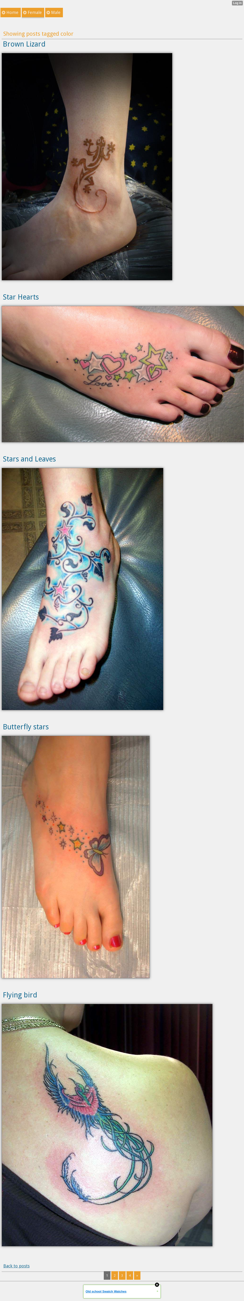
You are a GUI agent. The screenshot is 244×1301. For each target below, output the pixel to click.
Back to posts (16, 1265)
